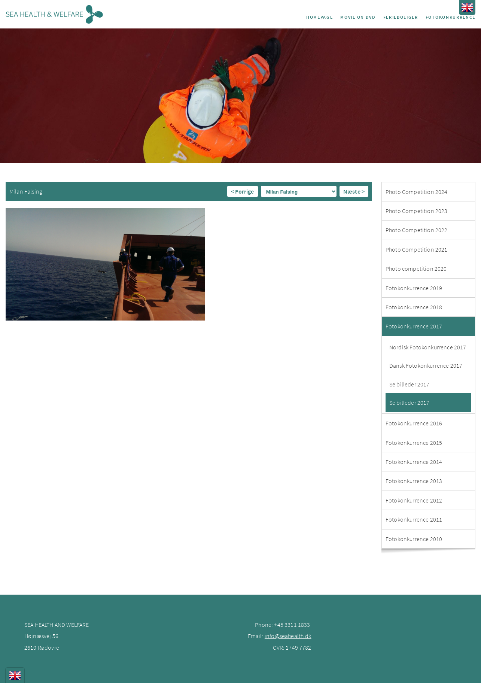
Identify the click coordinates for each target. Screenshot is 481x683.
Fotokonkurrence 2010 (414, 539)
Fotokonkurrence (450, 17)
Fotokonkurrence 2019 (414, 288)
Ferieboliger (400, 17)
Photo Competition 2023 (417, 211)
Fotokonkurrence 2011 (414, 519)
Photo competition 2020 (416, 268)
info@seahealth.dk (288, 636)
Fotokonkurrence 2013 (414, 481)
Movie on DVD (357, 17)
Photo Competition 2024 (417, 191)
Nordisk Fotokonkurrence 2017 (427, 347)
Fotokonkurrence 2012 (414, 500)
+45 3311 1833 (292, 624)
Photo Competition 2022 (417, 230)
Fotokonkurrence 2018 (414, 307)
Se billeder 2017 (409, 384)
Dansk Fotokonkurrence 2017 (425, 365)
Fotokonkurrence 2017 (414, 326)
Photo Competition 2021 (417, 249)
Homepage (319, 17)
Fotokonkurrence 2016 (414, 423)
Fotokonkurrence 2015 (414, 442)
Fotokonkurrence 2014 (414, 461)
